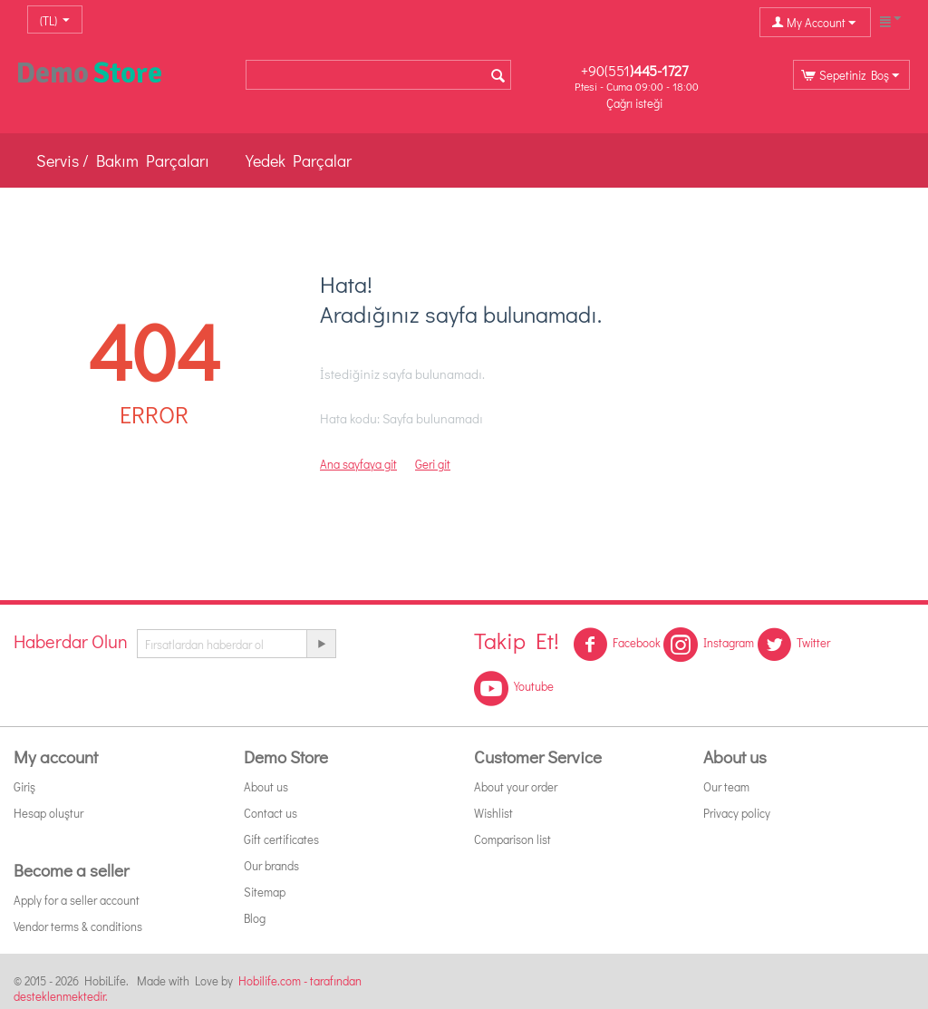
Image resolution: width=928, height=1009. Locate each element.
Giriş (24, 786)
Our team (726, 786)
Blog (255, 918)
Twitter (793, 644)
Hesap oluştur (48, 812)
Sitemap (264, 891)
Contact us (270, 812)
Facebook (617, 644)
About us (266, 786)
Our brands (271, 865)
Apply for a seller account (77, 899)
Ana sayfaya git (358, 463)
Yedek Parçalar (299, 160)
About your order (515, 786)
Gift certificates (281, 839)
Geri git (432, 463)
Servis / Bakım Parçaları (122, 160)
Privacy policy (736, 812)
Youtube (514, 688)
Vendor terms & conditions (78, 926)
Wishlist (493, 812)
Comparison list (512, 839)
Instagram (708, 644)
